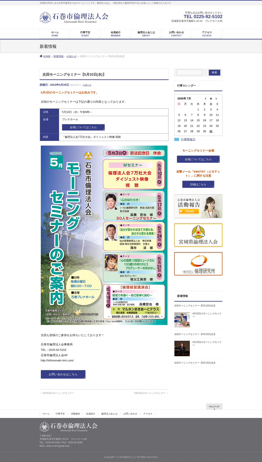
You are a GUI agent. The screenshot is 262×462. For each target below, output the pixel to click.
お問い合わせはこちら (63, 374)
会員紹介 (90, 414)
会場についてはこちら (83, 127)
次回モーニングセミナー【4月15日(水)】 (195, 362)
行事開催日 (188, 139)
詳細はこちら (198, 184)
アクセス (147, 414)
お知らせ (87, 85)
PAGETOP (214, 406)
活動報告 (75, 414)
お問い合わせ (130, 414)
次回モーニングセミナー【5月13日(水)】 (195, 305)
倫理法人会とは (109, 414)
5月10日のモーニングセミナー (151, 393)
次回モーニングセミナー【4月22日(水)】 (195, 334)
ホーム (46, 414)
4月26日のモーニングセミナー (57, 393)
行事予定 (60, 414)
